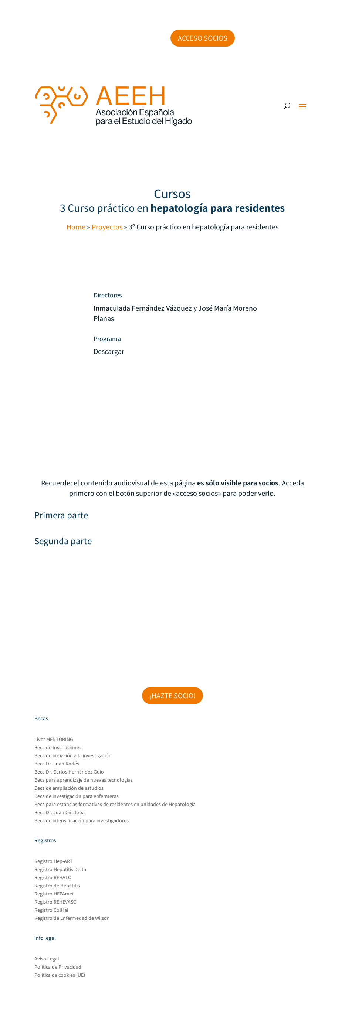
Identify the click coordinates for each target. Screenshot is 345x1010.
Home (76, 227)
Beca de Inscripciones (57, 748)
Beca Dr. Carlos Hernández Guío (69, 772)
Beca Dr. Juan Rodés (56, 764)
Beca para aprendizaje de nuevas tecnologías (83, 780)
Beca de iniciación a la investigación (73, 756)
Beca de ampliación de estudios (69, 788)
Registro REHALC (52, 878)
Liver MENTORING (53, 740)
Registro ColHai (51, 910)
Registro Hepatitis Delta (60, 870)
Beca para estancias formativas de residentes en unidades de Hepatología (115, 805)
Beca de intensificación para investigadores (81, 821)
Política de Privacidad (57, 967)
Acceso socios (202, 38)
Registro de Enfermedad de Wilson (72, 918)
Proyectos (107, 227)
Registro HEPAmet (54, 894)
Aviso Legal (46, 959)
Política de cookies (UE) (59, 975)
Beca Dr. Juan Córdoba (59, 813)
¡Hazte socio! (172, 695)
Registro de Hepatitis (57, 886)
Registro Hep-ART (53, 861)
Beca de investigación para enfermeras (76, 796)
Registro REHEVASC (55, 902)
